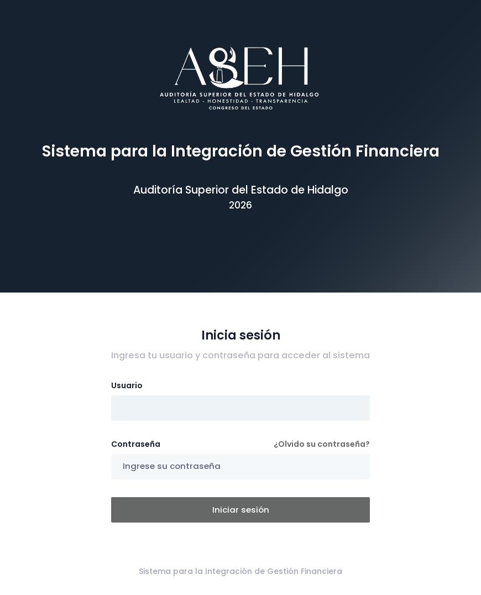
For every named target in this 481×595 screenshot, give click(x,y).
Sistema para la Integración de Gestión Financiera (240, 571)
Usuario (127, 385)
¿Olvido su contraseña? (322, 444)
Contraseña (135, 444)
